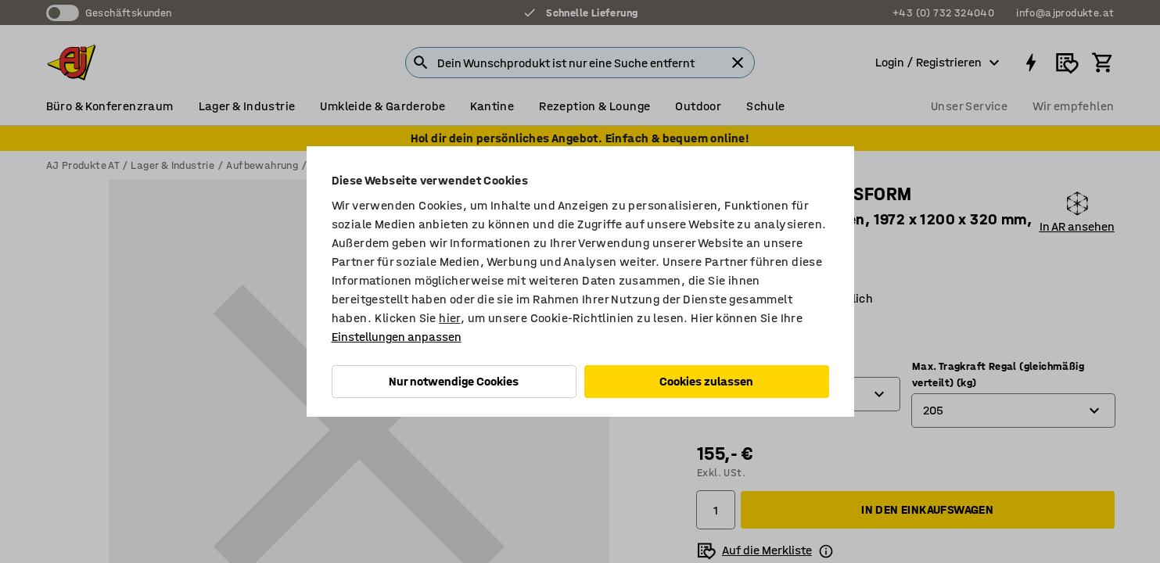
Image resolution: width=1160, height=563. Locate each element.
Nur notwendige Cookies (454, 381)
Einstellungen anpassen (396, 336)
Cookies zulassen (706, 381)
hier (450, 317)
